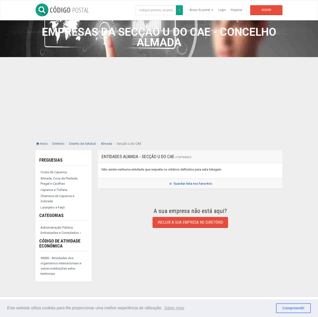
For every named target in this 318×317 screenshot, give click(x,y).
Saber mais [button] (174, 308)
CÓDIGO (62, 10)
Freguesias (51, 160)
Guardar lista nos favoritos (190, 183)
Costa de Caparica (53, 172)
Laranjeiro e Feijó (52, 207)
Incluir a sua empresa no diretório (190, 222)
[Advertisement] (159, 94)
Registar (236, 10)
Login (222, 10)
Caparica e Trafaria (53, 190)
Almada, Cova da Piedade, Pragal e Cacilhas (59, 180)
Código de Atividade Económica (59, 243)
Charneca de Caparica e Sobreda (57, 198)
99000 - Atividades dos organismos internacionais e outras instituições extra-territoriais (60, 266)
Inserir (266, 10)
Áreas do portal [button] (201, 10)
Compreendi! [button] (293, 308)
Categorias (51, 215)
